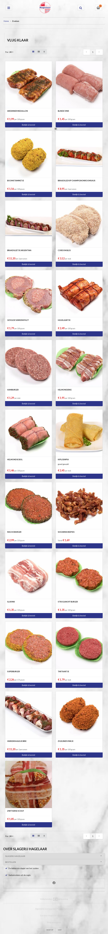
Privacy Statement (65, 909)
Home (6, 21)
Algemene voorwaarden (45, 909)
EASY (60, 930)
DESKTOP (49, 930)
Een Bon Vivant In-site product (54, 915)
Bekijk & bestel (28, 125)
